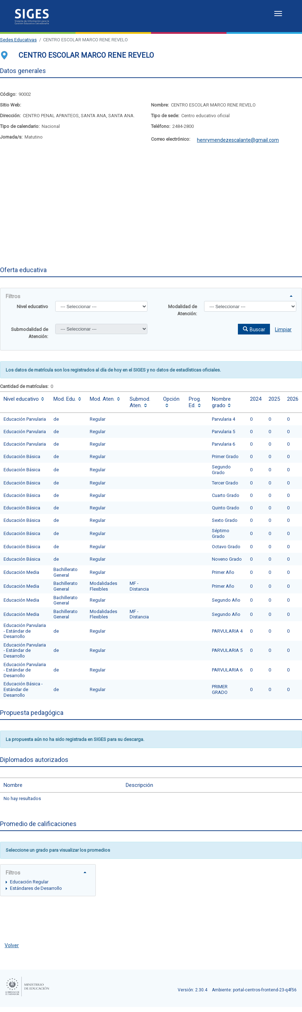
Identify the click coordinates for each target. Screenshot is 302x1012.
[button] (254, 329)
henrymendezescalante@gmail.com (238, 140)
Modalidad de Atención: (182, 310)
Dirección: (10, 115)
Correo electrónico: (170, 139)
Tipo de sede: (165, 115)
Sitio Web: (10, 105)
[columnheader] (25, 402)
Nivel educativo (32, 306)
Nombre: (160, 105)
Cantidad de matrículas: (24, 386)
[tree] (48, 884)
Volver (12, 945)
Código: (8, 94)
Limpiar (283, 329)
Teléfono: (160, 126)
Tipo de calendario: (20, 126)
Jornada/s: (11, 137)
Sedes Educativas (18, 39)
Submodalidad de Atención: (29, 333)
